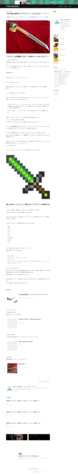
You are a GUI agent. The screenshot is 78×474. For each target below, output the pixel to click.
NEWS (70, 6)
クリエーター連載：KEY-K (60, 84)
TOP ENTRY (61, 6)
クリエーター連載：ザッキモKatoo (61, 73)
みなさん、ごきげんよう (10, 403)
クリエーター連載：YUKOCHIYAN (61, 75)
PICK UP (65, 6)
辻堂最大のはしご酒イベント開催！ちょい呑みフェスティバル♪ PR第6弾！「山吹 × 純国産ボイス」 (27, 411)
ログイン (60, 2)
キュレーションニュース (59, 69)
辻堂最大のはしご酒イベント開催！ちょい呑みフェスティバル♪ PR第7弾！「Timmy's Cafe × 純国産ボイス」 (29, 400)
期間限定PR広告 (58, 71)
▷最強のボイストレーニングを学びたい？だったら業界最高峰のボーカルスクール (25, 17)
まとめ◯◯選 (67, 71)
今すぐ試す (53, 2)
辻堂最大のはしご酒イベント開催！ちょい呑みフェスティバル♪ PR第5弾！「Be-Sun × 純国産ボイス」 (28, 423)
